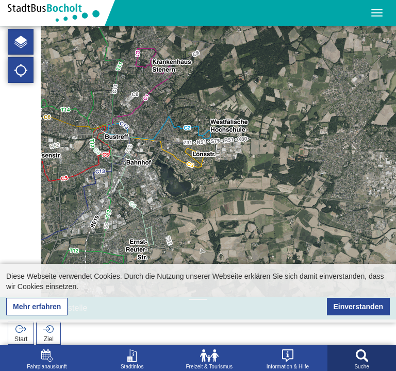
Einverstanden (358, 306)
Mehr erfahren (37, 306)
